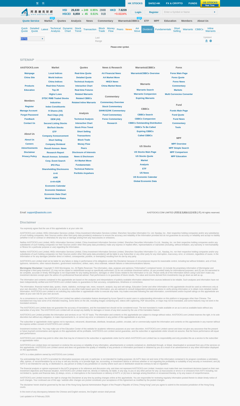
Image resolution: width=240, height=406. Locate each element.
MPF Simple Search (179, 148)
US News (145, 173)
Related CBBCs (84, 98)
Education (29, 90)
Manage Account (29, 110)
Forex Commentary (112, 119)
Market (145, 160)
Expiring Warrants (145, 98)
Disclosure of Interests (84, 152)
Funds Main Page (179, 110)
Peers (84, 148)
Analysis (145, 164)
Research (112, 123)
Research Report (55, 152)
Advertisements (29, 148)
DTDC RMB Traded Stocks (55, 98)
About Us (29, 139)
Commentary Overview (112, 102)
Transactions (83, 135)
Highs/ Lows (55, 94)
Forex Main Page (179, 73)
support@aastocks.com (39, 212)
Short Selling (55, 140)
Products (29, 86)
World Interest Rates (55, 198)
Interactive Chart (83, 86)
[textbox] (189, 12)
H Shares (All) (55, 111)
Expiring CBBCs (145, 131)
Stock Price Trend (84, 127)
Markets (179, 90)
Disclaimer (29, 152)
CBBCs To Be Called (145, 127)
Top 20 (55, 90)
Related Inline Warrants (84, 102)
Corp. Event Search (55, 161)
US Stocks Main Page (145, 152)
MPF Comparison (179, 152)
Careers (30, 144)
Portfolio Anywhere (84, 173)
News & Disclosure (84, 156)
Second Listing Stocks (55, 123)
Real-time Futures (55, 86)
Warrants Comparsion (145, 94)
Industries (55, 102)
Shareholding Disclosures (55, 169)
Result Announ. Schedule (55, 156)
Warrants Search (145, 90)
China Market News (112, 86)
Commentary (178, 86)
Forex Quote (179, 77)
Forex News (179, 81)
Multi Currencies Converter (179, 94)
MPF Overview (179, 144)
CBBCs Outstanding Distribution (145, 123)
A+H (55, 173)
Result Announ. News (55, 148)
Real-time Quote (84, 73)
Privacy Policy (29, 156)
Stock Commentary (112, 106)
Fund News (179, 119)
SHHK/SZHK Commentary (112, 110)
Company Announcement (55, 136)
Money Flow (84, 144)
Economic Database (55, 190)
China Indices (55, 81)
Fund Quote (179, 115)
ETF (55, 131)
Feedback (29, 119)
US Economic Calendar (145, 177)
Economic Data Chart (55, 194)
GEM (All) (55, 119)
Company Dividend (55, 144)
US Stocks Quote (145, 156)
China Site (29, 77)
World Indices (55, 77)
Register (29, 106)
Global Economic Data (145, 181)
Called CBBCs (145, 135)
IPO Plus (55, 165)
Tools (178, 127)
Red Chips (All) (55, 115)
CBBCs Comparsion (145, 119)
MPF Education (179, 156)
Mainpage (29, 73)
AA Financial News (112, 73)
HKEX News (112, 81)
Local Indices (55, 73)
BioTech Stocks (55, 127)
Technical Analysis (84, 81)
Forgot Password (29, 115)
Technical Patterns (84, 169)
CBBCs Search (145, 114)
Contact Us (29, 123)
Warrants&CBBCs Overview (145, 73)
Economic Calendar (55, 186)
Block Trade (84, 140)
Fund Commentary (112, 115)
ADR (55, 177)
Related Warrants (84, 94)
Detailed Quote (84, 77)
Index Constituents (55, 106)
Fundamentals (84, 165)
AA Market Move (84, 160)
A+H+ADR (55, 181)
